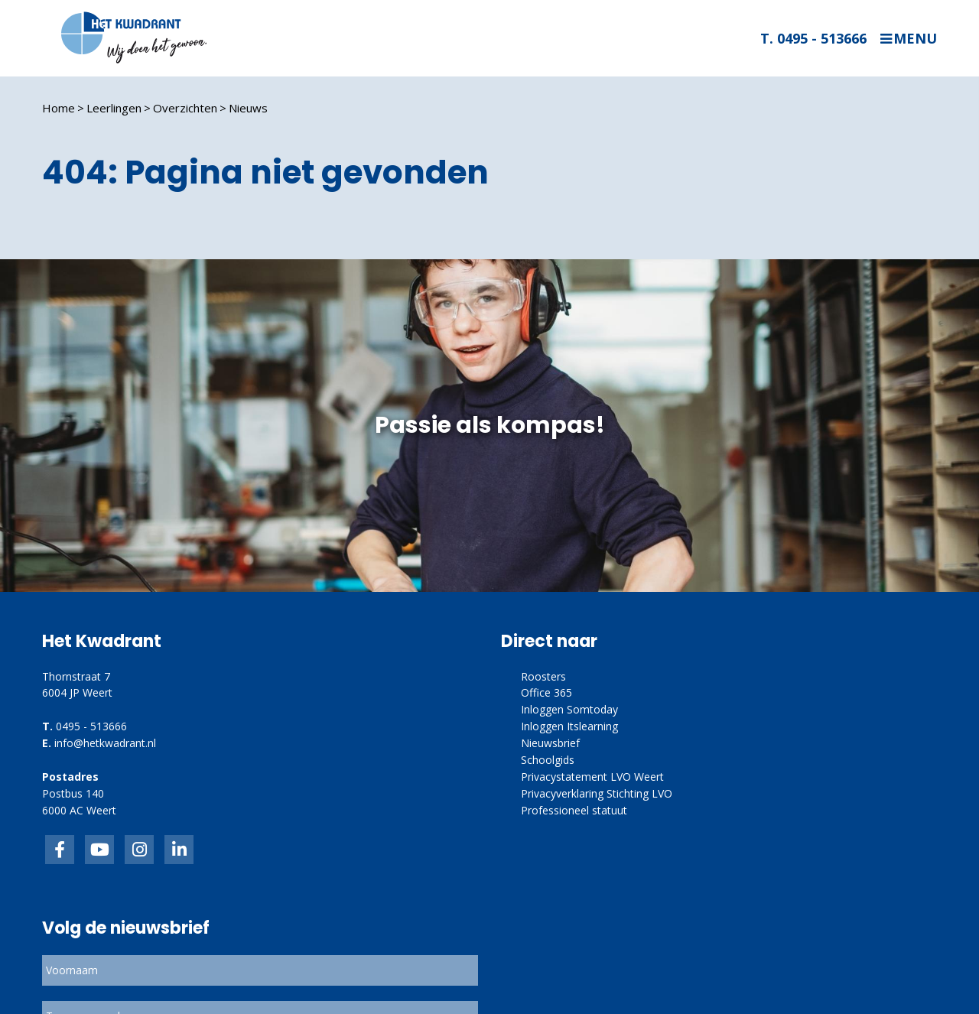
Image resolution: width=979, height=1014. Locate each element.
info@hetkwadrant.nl (105, 743)
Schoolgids (547, 759)
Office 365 (546, 692)
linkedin (179, 849)
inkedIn (99, 849)
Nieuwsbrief (550, 743)
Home (58, 107)
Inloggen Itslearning (569, 726)
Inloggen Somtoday (569, 709)
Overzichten (185, 107)
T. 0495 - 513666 (813, 38)
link (139, 849)
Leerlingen (113, 107)
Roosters (543, 676)
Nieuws (248, 107)
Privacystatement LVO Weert (592, 776)
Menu (915, 38)
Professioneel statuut (574, 810)
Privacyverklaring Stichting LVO (596, 793)
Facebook (59, 849)
